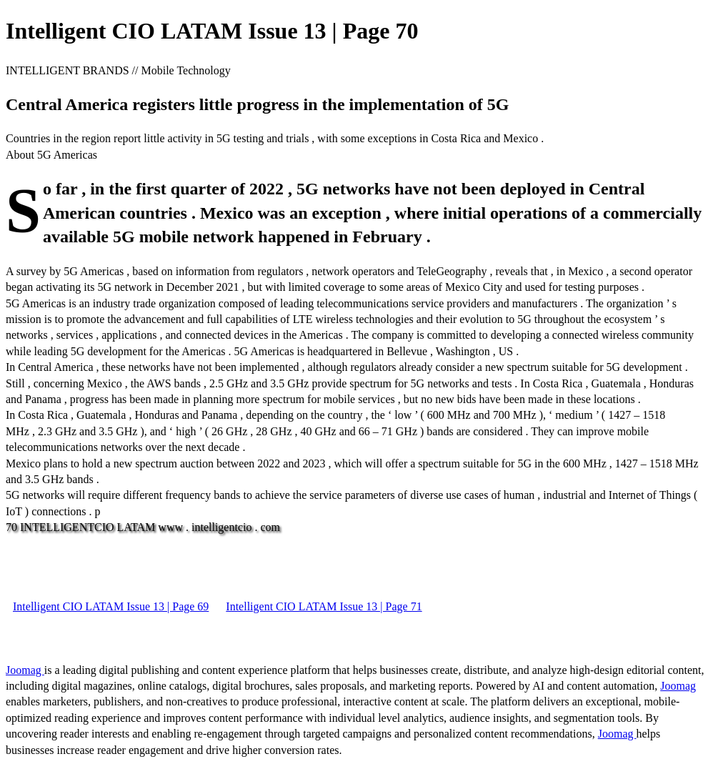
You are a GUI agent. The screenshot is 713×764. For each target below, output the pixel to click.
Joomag (25, 670)
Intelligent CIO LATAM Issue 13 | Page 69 (111, 606)
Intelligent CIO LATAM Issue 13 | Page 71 (324, 606)
